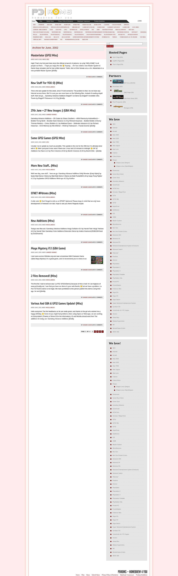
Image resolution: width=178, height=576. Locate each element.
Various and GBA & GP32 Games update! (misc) (57, 303)
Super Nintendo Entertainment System (86, 37)
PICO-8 (35, 34)
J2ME (98, 29)
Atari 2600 (58, 24)
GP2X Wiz (58, 29)
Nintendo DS (78, 32)
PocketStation (133, 34)
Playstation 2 (55, 34)
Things (114, 37)
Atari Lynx (97, 24)
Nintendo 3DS (56, 32)
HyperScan (73, 29)
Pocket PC (121, 34)
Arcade (49, 24)
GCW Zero (135, 27)
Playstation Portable (94, 34)
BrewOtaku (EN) (117, 86)
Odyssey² (135, 32)
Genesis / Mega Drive (40, 29)
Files (41, 21)
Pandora (143, 32)
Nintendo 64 (67, 32)
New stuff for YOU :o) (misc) (47, 83)
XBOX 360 (85, 39)
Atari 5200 (67, 24)
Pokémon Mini (37, 37)
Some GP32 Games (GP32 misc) (48, 138)
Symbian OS (106, 37)
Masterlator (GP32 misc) (44, 55)
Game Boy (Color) (88, 27)
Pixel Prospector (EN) (119, 102)
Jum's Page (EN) (118, 57)
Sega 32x (48, 37)
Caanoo (106, 24)
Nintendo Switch (123, 32)
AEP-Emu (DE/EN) (124, 83)
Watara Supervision (50, 39)
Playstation (44, 34)
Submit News (50, 21)
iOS (93, 29)
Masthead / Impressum (83, 21)
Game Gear (101, 27)
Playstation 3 (67, 34)
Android (41, 24)
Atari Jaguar (86, 24)
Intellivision (84, 29)
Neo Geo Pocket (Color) (41, 32)
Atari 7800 (76, 24)
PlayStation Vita (109, 34)
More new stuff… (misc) (44, 165)
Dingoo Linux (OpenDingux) (60, 27)
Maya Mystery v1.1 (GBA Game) (48, 248)
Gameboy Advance (113, 27)
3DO (34, 24)
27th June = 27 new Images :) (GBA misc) (53, 110)
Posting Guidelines (99, 21)
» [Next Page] (102, 331)
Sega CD (56, 37)
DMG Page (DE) (123, 92)
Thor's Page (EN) (118, 64)
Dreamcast (76, 27)
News (33, 21)
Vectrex (143, 37)
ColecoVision (116, 24)
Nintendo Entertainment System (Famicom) (99, 32)
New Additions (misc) (42, 221)
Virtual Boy (37, 39)
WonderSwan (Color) (72, 39)
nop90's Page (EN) (118, 61)
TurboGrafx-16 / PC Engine (128, 37)
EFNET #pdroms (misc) (43, 193)
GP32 (65, 29)
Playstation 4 (79, 34)
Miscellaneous (120, 29)
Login (140, 21)
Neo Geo (131, 29)
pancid (90, 77)
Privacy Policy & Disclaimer (65, 21)
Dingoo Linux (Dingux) (40, 27)
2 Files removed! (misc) (44, 276)
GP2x (51, 29)
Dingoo (126, 24)
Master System (107, 29)
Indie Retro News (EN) (125, 98)
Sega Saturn (66, 37)
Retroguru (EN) (123, 108)
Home (77, 575)
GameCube (126, 27)
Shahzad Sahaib (87, 104)
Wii (61, 39)
